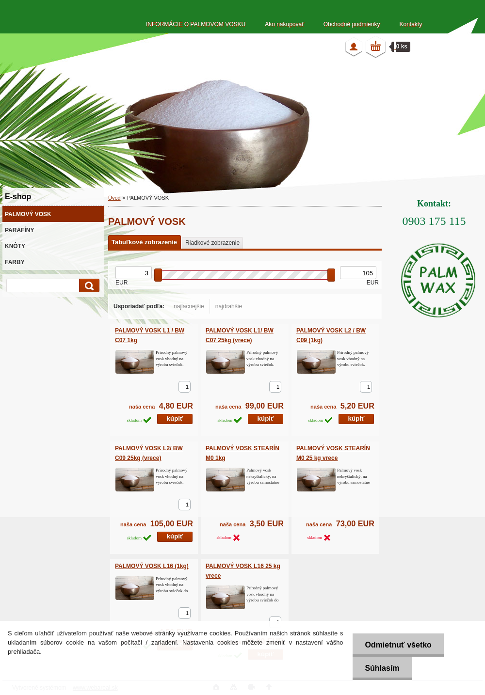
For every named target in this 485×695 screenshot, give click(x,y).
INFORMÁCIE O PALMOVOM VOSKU (195, 24)
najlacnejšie (189, 306)
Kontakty (410, 24)
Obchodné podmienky (351, 24)
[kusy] (184, 387)
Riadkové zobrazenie (212, 242)
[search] (88, 286)
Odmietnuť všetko (398, 645)
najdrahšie (228, 306)
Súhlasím (382, 668)
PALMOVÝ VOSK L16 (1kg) (152, 566)
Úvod (114, 198)
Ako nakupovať (284, 24)
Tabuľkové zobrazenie (144, 242)
